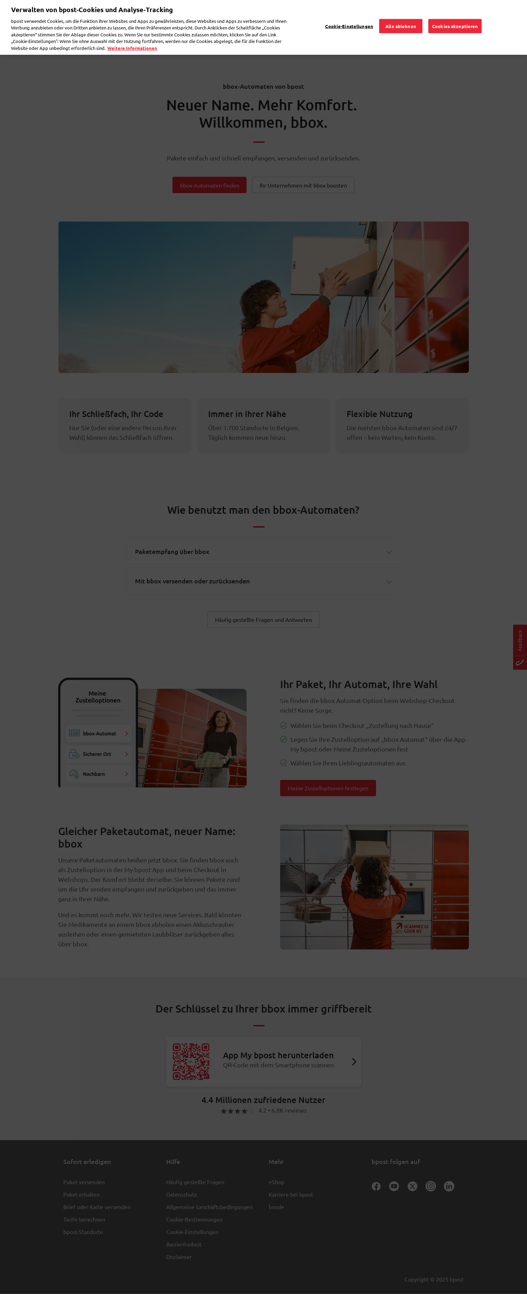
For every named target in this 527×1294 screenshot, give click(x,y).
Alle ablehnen (400, 12)
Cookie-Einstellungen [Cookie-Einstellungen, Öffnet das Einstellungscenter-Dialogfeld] (349, 12)
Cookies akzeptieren (455, 12)
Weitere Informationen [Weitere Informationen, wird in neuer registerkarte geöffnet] (132, 34)
